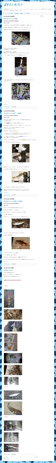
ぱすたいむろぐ (13, 4)
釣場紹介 (21, 13)
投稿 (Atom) (7, 458)
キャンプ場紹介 (27, 13)
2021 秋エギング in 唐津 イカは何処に (13, 201)
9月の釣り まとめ (8, 270)
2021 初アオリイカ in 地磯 (10, 18)
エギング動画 (10, 13)
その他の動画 (16, 13)
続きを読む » (6, 104)
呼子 (9, 196)
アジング (7, 196)
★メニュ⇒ (5, 13)
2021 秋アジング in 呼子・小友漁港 (12, 113)
